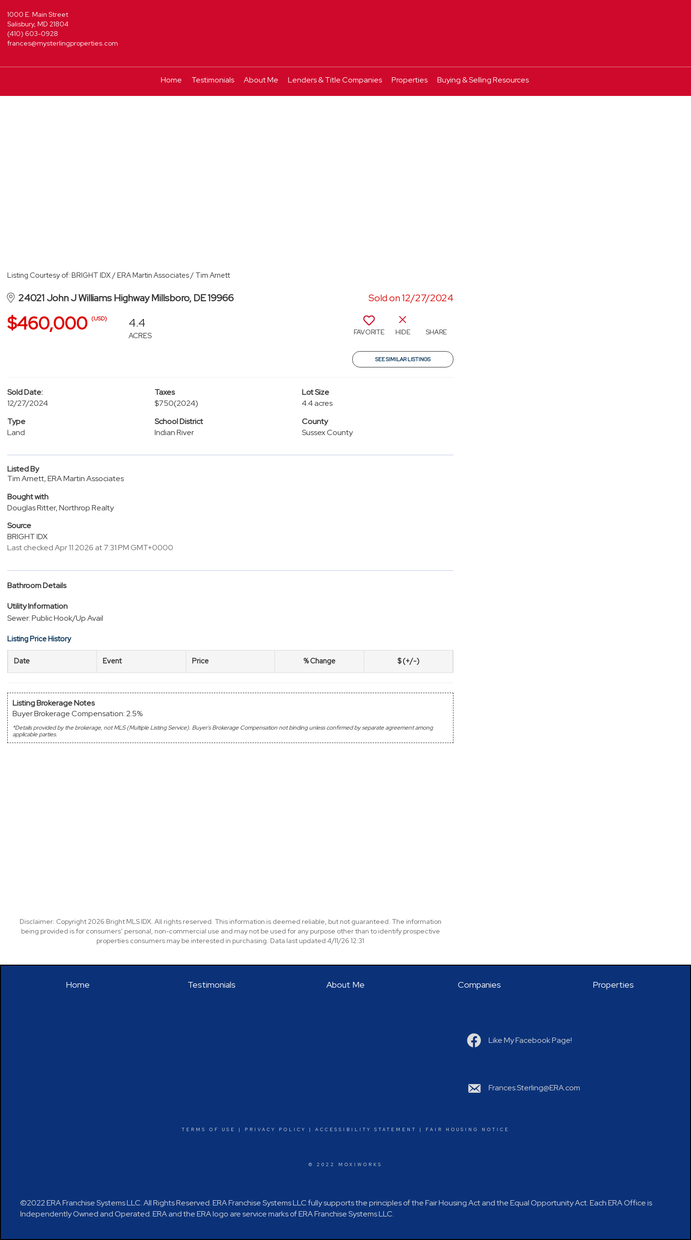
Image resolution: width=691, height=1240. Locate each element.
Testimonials (212, 80)
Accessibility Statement (366, 1130)
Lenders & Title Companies (335, 80)
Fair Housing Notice (468, 1130)
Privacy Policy (275, 1130)
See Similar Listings (402, 359)
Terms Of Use (209, 1130)
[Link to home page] (345, 20)
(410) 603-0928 (32, 33)
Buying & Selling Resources (483, 80)
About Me (261, 80)
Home (171, 80)
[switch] (369, 329)
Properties (410, 80)
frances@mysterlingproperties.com (62, 43)
